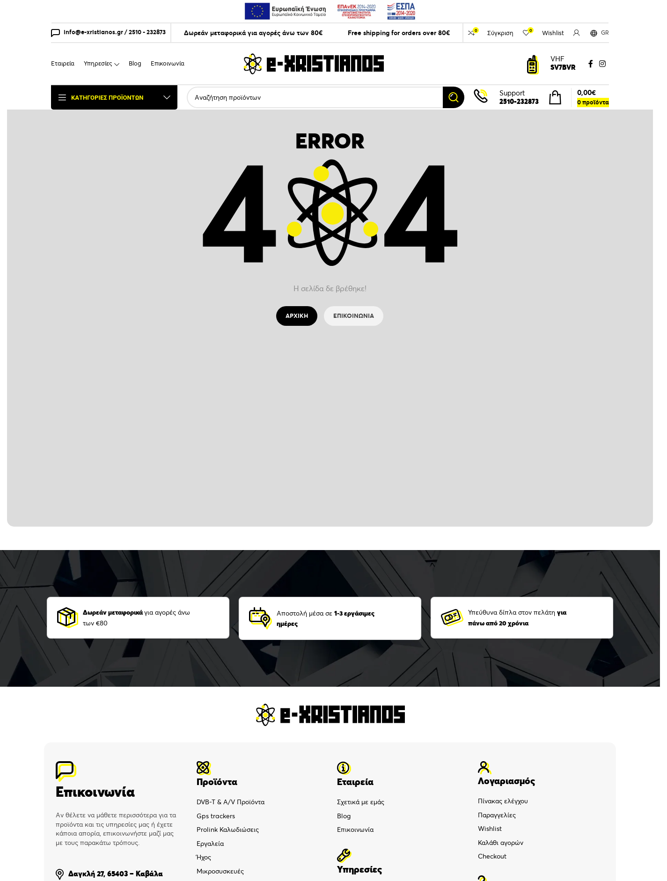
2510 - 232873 (147, 32)
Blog (344, 816)
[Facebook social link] (590, 64)
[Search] (325, 97)
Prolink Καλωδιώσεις (228, 829)
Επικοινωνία (355, 829)
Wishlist (490, 828)
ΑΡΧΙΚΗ (297, 316)
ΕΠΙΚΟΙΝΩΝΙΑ (353, 316)
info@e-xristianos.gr (93, 32)
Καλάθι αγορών (500, 842)
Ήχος (204, 857)
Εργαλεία (210, 843)
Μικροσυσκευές (220, 871)
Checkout (492, 856)
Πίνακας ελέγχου (503, 801)
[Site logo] (313, 63)
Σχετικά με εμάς (360, 802)
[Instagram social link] (602, 64)
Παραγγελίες (497, 815)
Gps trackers (216, 816)
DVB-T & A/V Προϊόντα (230, 802)
